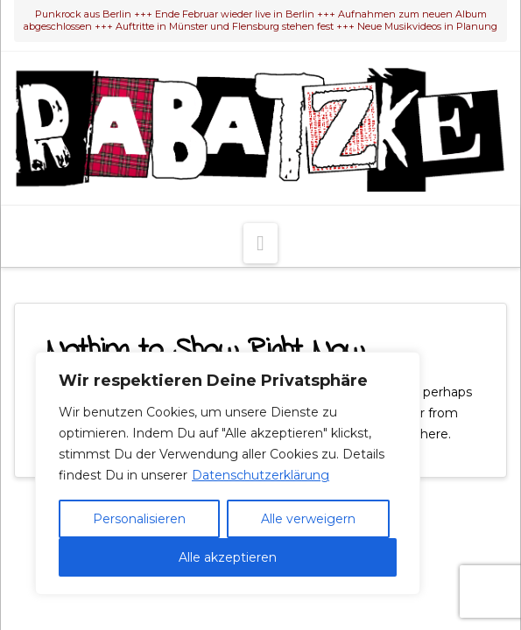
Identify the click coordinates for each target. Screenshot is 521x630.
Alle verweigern (308, 519)
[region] (227, 473)
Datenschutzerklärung (260, 475)
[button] (260, 243)
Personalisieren (139, 519)
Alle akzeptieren (228, 557)
